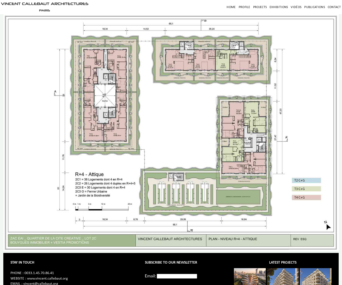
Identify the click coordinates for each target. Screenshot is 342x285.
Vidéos (296, 7)
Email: (150, 275)
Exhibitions (279, 7)
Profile (244, 7)
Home (231, 7)
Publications (314, 7)
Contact (334, 7)
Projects (260, 7)
